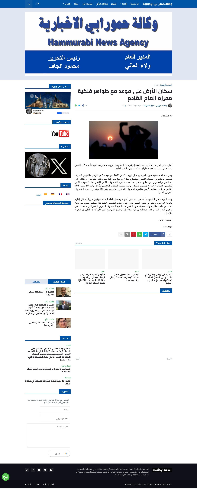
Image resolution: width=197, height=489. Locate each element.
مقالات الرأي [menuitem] (102, 4)
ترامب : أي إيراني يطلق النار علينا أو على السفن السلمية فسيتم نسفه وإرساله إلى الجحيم (158, 278)
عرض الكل (78, 243)
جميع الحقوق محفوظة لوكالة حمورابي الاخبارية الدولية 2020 (147, 485)
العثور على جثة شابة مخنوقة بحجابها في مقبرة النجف (48, 382)
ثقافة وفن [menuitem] (87, 4)
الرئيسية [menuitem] (134, 4)
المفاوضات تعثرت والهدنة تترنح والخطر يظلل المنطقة (49, 370)
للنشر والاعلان (48, 485)
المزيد (38, 195)
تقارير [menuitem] (114, 4)
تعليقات (36, 282)
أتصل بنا (28, 485)
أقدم (78, 359)
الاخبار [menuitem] (124, 4)
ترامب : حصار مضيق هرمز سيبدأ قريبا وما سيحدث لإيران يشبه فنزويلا (124, 277)
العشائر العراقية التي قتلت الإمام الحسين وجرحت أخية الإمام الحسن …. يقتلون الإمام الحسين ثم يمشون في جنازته (39, 309)
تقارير (156, 85)
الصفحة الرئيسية (166, 85)
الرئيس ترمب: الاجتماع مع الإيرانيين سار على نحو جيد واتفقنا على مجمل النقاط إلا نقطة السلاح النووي (91, 278)
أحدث (169, 359)
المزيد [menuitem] (67, 4)
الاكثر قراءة (59, 282)
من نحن (37, 485)
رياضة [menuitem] (76, 4)
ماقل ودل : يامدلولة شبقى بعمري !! (41, 293)
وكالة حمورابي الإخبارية (157, 3)
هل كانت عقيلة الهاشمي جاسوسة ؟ (41, 324)
